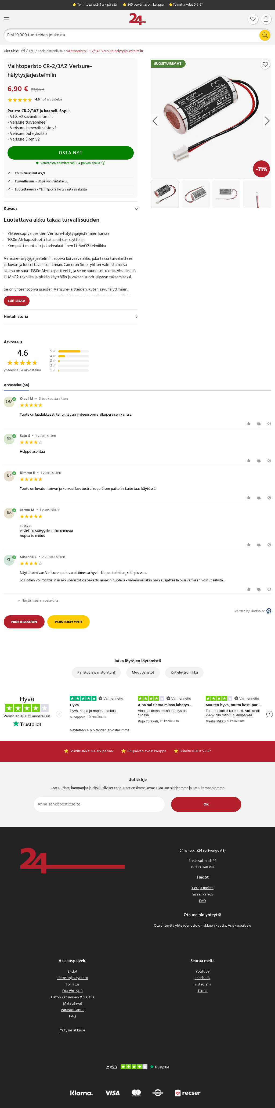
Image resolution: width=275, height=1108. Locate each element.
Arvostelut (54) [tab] (16, 385)
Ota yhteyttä (72, 991)
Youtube (202, 972)
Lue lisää (17, 301)
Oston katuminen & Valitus (72, 997)
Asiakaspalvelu (239, 926)
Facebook (203, 978)
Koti (31, 51)
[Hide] (137, 209)
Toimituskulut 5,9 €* (188, 5)
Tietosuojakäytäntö (72, 978)
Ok (206, 804)
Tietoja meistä (202, 888)
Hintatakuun (24, 622)
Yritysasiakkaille (72, 1030)
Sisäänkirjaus (202, 894)
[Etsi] (137, 35)
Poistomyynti (68, 622)
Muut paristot (143, 673)
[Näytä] (137, 317)
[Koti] (137, 19)
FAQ (202, 901)
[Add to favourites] (265, 64)
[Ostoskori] (266, 19)
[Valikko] (6, 19)
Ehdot (72, 972)
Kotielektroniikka (50, 51)
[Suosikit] (253, 19)
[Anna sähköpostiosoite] (99, 804)
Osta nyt (70, 153)
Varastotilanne (72, 1010)
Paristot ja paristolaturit (96, 673)
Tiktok (203, 991)
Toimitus (72, 984)
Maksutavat (72, 1004)
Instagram (202, 984)
